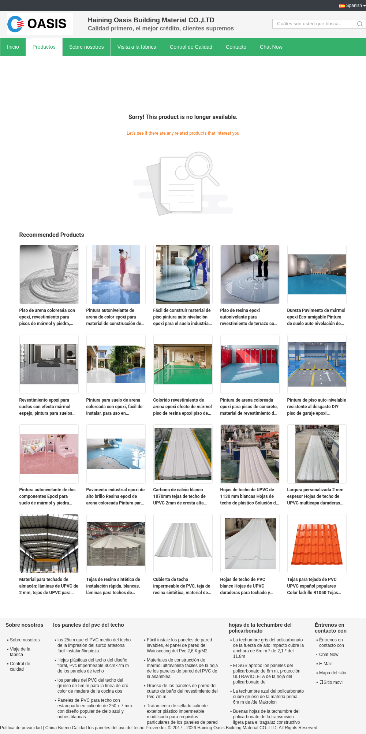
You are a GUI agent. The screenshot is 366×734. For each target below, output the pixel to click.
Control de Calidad (191, 47)
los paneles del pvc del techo (88, 625)
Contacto (236, 47)
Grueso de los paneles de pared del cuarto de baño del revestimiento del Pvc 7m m (182, 691)
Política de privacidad (21, 727)
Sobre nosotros (86, 47)
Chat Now (271, 47)
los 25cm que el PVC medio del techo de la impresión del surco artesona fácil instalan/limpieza (94, 645)
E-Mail (325, 663)
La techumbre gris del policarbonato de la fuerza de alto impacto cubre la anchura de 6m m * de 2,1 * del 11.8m (268, 648)
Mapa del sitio (332, 672)
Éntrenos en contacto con (331, 642)
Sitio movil (331, 682)
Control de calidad (20, 666)
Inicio (13, 47)
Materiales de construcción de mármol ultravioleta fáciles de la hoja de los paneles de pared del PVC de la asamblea (182, 668)
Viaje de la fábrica (20, 652)
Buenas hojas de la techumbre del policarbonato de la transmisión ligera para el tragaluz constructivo (266, 717)
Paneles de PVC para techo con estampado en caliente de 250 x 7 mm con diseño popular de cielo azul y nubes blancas (94, 708)
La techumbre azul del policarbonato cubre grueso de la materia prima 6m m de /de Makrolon (268, 697)
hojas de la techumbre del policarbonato (260, 628)
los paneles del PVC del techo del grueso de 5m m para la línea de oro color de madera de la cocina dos (92, 686)
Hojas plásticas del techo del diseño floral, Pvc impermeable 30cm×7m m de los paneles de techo (93, 665)
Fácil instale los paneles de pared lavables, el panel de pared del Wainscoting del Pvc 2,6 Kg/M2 (179, 645)
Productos (44, 47)
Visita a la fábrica (136, 47)
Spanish (354, 5)
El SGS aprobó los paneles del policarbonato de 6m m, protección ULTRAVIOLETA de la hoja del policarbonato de (266, 674)
